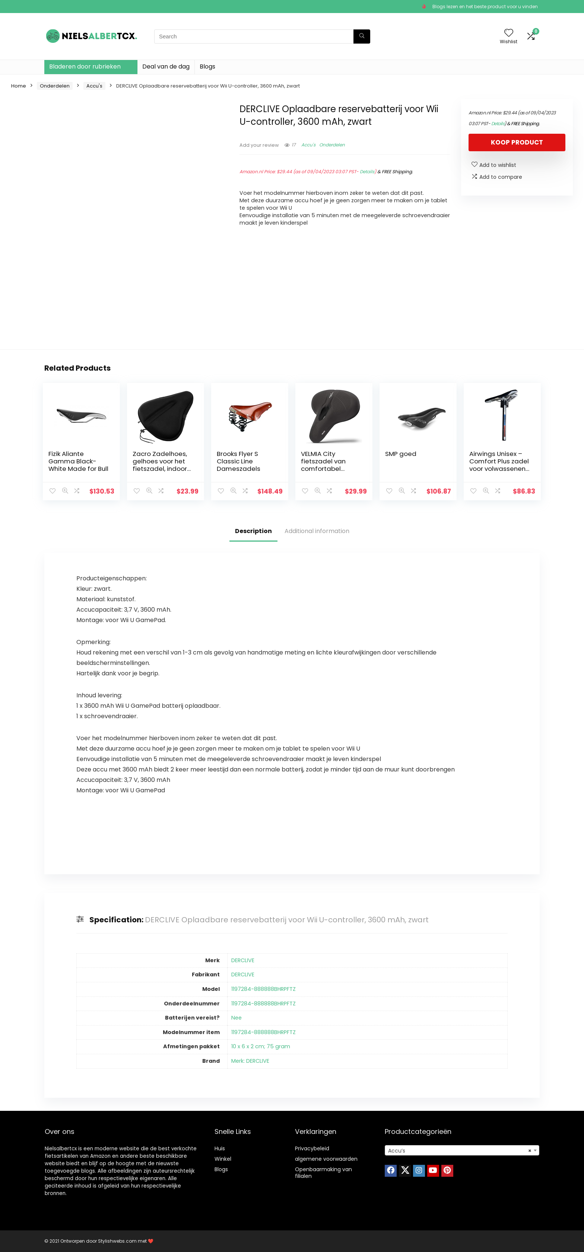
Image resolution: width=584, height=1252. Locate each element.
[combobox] (462, 1150)
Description (253, 531)
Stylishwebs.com (118, 1241)
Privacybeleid (312, 1148)
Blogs (207, 66)
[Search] (361, 36)
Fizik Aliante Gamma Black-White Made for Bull (78, 461)
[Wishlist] (508, 33)
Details (367, 171)
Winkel (223, 1159)
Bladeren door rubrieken (85, 66)
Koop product (517, 142)
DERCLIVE (242, 960)
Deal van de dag (166, 66)
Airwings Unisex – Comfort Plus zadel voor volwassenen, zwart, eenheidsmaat (499, 468)
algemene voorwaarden (326, 1159)
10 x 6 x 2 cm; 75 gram (260, 1046)
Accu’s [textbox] (459, 1150)
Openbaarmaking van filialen (323, 1173)
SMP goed (400, 453)
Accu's (94, 85)
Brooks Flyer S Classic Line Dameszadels (238, 461)
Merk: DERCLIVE (250, 1061)
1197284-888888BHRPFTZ (263, 989)
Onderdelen (55, 85)
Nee (236, 1017)
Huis (220, 1148)
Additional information (317, 531)
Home (18, 85)
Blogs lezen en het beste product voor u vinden (485, 6)
